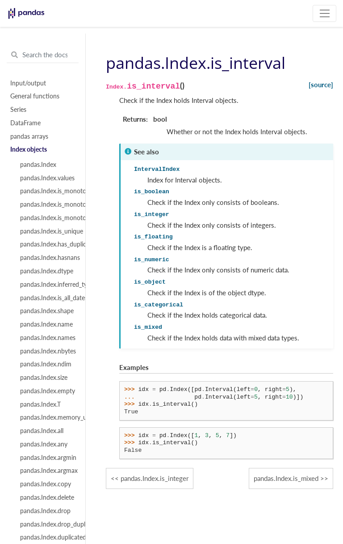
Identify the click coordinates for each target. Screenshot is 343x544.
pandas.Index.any (43, 444)
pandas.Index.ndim (45, 364)
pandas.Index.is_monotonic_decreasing (47, 217)
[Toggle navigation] (324, 13)
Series (18, 109)
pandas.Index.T (40, 404)
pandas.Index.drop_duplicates (47, 524)
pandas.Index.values (47, 178)
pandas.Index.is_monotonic (47, 191)
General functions (34, 96)
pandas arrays (29, 136)
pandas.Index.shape (47, 310)
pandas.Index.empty (47, 391)
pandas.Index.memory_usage (47, 417)
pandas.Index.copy (45, 484)
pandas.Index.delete (47, 497)
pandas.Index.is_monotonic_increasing (47, 204)
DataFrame (25, 123)
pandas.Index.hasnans (47, 257)
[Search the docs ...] (43, 55)
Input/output (28, 83)
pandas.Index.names (47, 337)
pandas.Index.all (41, 430)
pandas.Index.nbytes (47, 351)
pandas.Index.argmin (47, 457)
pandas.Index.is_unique (47, 231)
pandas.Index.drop (45, 510)
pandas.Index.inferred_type (47, 284)
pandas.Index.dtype (46, 271)
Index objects (28, 149)
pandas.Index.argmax (47, 470)
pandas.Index (38, 164)
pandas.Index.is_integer (154, 478)
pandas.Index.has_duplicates (47, 244)
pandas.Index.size (43, 377)
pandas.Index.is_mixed (286, 478)
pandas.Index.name (46, 324)
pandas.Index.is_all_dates (47, 298)
